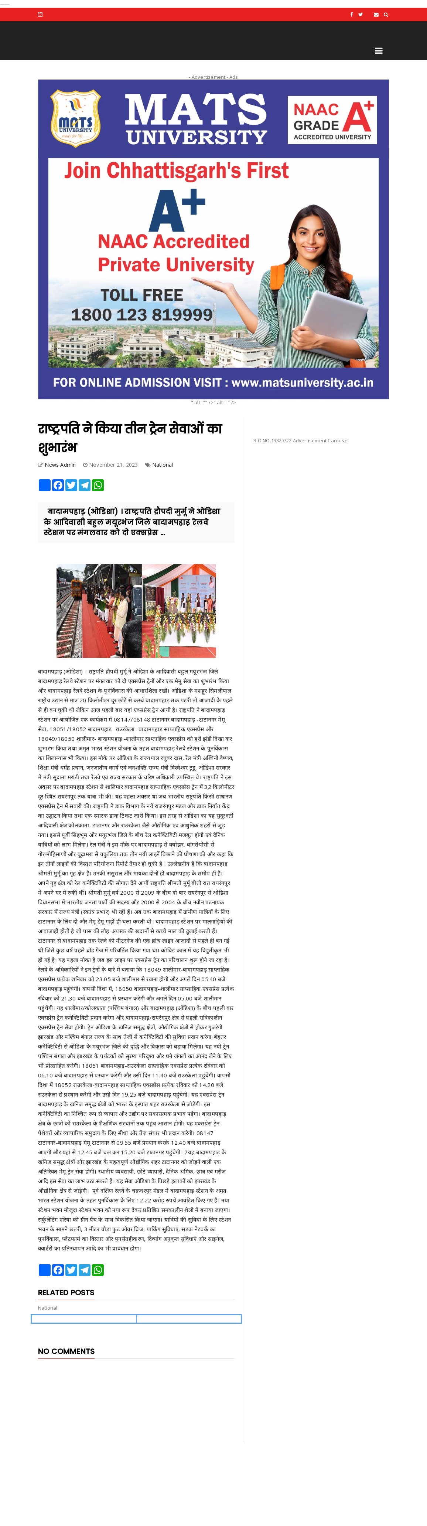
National (162, 464)
